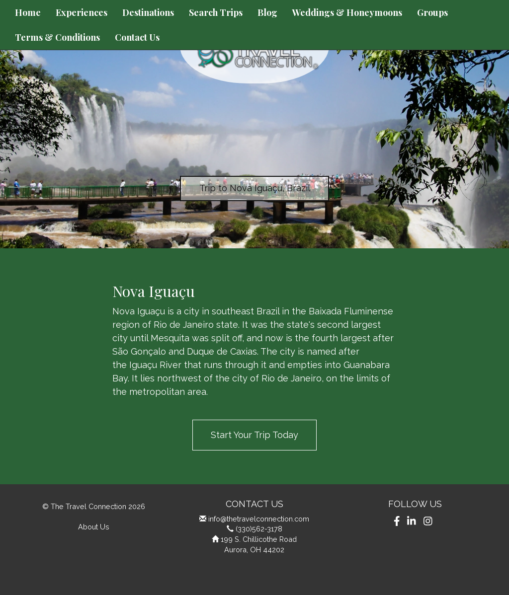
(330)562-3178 (259, 528)
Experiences (81, 12)
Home (28, 12)
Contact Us (137, 37)
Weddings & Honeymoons (347, 12)
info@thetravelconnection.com (258, 519)
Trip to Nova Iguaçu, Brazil (254, 188)
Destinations (148, 12)
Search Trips (216, 12)
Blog (267, 12)
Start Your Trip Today (254, 435)
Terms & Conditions (57, 37)
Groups (432, 12)
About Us (93, 526)
